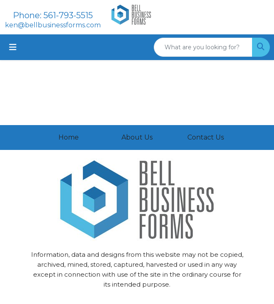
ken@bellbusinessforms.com (53, 25)
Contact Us (205, 137)
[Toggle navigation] (13, 47)
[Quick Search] (203, 47)
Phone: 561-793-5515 (53, 15)
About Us (137, 137)
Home (68, 137)
